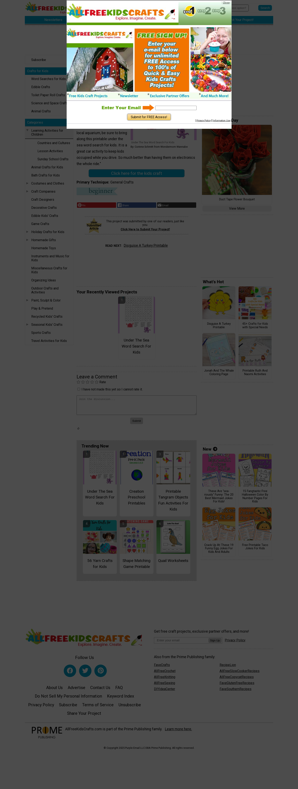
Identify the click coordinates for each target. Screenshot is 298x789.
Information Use (221, 120)
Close (226, 2)
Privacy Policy (203, 120)
